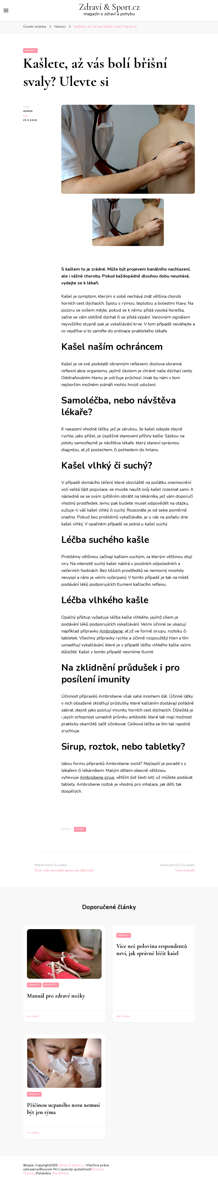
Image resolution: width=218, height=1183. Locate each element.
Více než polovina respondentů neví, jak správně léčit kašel (151, 950)
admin (28, 111)
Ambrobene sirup (97, 777)
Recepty (50, 985)
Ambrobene (111, 631)
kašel (80, 829)
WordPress (60, 1173)
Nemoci (30, 50)
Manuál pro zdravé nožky (56, 995)
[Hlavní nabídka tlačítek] (6, 10)
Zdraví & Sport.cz (109, 7)
